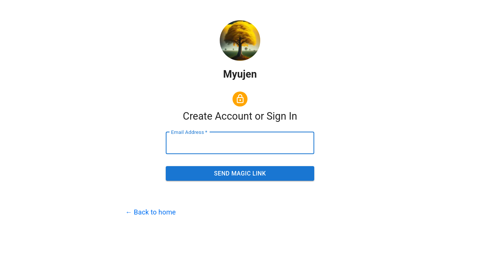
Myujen (240, 74)
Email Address (189, 132)
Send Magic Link (240, 173)
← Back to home (150, 212)
